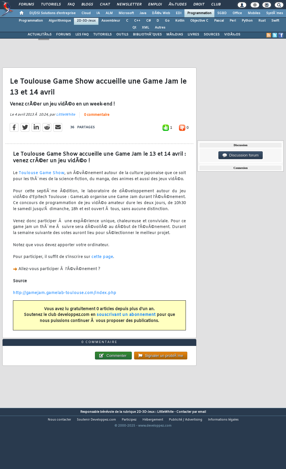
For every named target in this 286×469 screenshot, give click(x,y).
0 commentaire (96, 123)
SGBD (222, 13)
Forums (26, 4)
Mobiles (254, 13)
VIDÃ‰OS (232, 35)
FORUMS (63, 35)
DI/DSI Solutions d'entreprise (52, 13)
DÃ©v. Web (161, 13)
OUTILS (122, 35)
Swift (275, 21)
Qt (134, 28)
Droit (199, 4)
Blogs (87, 4)
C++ (137, 21)
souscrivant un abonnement (126, 323)
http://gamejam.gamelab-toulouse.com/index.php (65, 301)
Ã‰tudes (177, 4)
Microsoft (126, 13)
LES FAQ (82, 35)
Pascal (219, 21)
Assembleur (110, 21)
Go (167, 21)
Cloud (86, 13)
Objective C (199, 21)
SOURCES (212, 35)
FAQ (71, 4)
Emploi (155, 4)
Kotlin (179, 21)
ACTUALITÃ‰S (40, 35)
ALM (109, 13)
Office (237, 13)
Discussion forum (240, 155)
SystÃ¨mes (274, 13)
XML (145, 28)
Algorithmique (60, 21)
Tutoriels (50, 4)
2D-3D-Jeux (86, 21)
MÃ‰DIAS (174, 35)
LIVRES (193, 35)
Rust (262, 21)
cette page (102, 265)
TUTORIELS (102, 35)
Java (143, 13)
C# (148, 21)
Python (247, 21)
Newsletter (129, 4)
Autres (160, 28)
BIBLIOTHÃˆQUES (147, 35)
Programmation (199, 13)
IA (98, 13)
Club (216, 4)
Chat (104, 4)
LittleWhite (65, 123)
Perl (233, 21)
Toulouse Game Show (41, 181)
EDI (179, 13)
